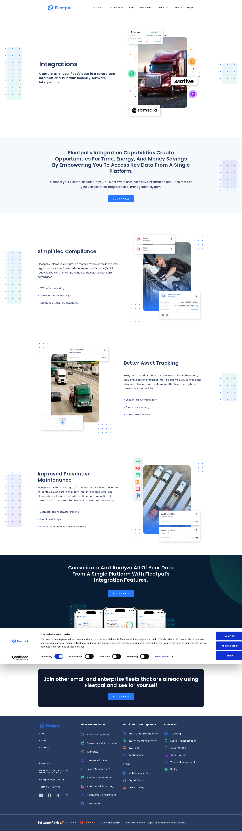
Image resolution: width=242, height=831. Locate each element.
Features (92, 8)
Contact (179, 7)
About (163, 8)
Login (192, 7)
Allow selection (216, 813)
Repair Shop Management (139, 724)
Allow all (216, 803)
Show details (162, 823)
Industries (112, 8)
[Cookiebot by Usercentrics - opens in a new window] (19, 825)
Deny (216, 823)
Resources (145, 8)
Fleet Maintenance (93, 724)
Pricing (129, 7)
